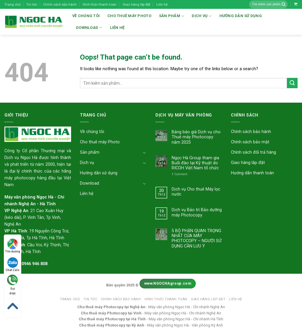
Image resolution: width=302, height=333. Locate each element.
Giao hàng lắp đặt (136, 4)
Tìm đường (12, 246)
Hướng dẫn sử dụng (240, 16)
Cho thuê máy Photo (129, 16)
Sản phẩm (171, 16)
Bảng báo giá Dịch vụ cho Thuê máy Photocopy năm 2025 (196, 137)
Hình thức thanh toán (99, 4)
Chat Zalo (12, 264)
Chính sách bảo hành (60, 4)
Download (89, 27)
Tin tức (31, 4)
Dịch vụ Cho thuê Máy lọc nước (196, 192)
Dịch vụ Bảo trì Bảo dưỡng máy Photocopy (197, 212)
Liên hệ (162, 4)
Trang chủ (12, 4)
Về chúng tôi (86, 16)
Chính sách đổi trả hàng (253, 152)
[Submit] (292, 83)
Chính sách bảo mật (250, 142)
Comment (179, 174)
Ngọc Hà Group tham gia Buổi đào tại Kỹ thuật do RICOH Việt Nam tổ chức (195, 163)
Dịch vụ (201, 16)
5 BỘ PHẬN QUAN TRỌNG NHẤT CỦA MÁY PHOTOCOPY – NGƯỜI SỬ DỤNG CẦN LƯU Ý (196, 238)
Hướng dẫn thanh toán (252, 172)
